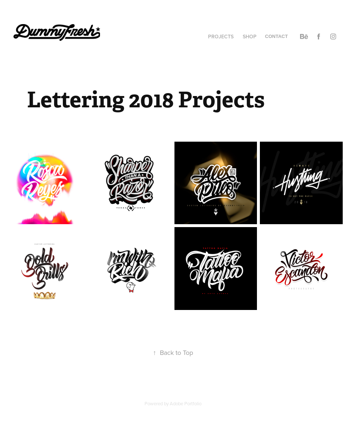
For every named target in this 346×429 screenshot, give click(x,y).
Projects (221, 36)
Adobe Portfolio (185, 403)
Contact (276, 36)
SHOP (250, 36)
